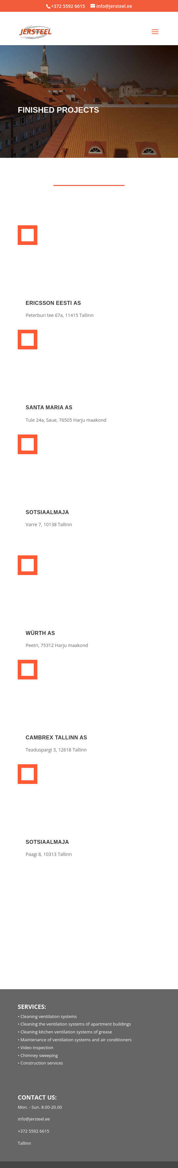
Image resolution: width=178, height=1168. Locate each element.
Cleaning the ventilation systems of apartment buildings (76, 1024)
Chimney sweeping (39, 1055)
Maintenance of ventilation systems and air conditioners (76, 1040)
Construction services (42, 1063)
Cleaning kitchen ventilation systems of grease (66, 1032)
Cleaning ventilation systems (49, 1016)
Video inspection (37, 1047)
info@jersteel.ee (34, 1119)
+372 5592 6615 (68, 6)
